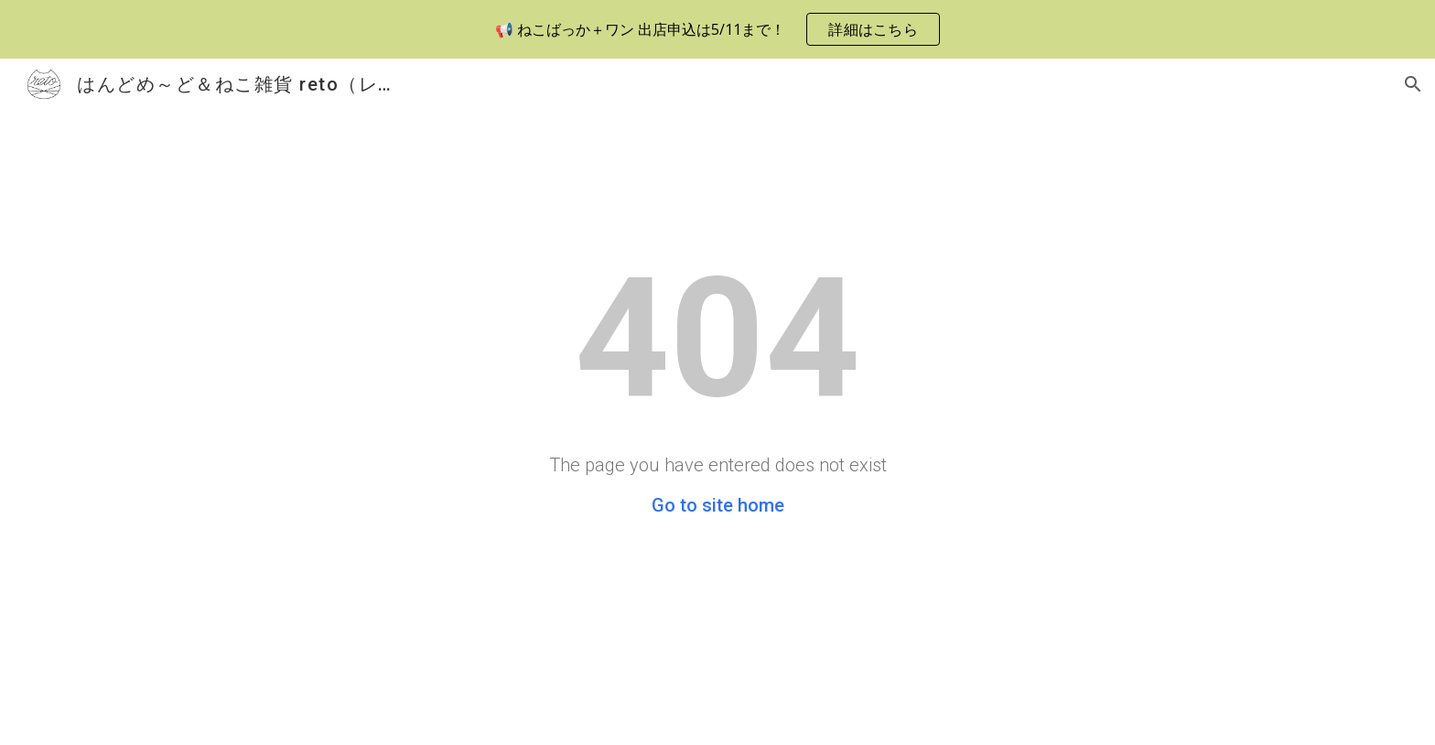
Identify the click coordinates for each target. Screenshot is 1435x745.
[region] (717, 29)
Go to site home (718, 505)
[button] (1413, 84)
